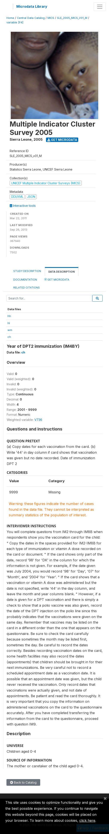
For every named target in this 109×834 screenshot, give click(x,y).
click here (87, 820)
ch (9, 336)
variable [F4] (14, 22)
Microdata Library (31, 6)
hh (9, 316)
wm (10, 330)
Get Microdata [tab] (56, 279)
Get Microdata (62, 140)
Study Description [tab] (27, 271)
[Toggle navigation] (100, 6)
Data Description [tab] (61, 271)
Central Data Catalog (31, 18)
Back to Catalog (23, 782)
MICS (51, 18)
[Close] (105, 798)
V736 (38, 420)
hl (9, 323)
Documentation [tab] (25, 279)
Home (10, 18)
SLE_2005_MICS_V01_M (72, 18)
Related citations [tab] (26, 287)
